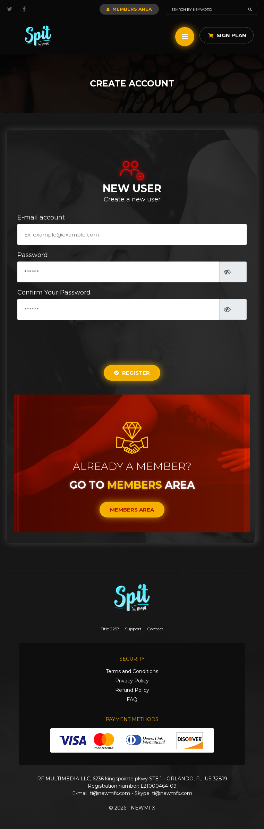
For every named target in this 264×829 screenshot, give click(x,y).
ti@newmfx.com (110, 793)
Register (132, 373)
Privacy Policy (132, 681)
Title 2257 (110, 628)
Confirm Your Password (54, 292)
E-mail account (41, 217)
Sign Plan (227, 35)
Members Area (129, 9)
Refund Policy (132, 690)
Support (133, 628)
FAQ (132, 699)
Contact (155, 628)
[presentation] (132, 339)
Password (32, 255)
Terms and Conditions (132, 671)
